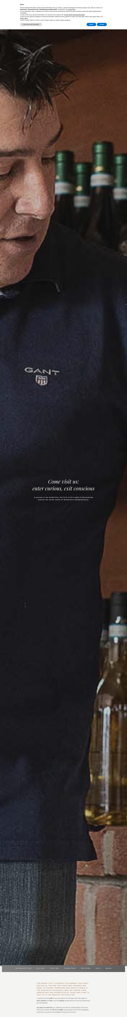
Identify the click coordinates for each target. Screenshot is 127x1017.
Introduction (23, 968)
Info (98, 968)
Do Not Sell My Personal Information (74, 14)
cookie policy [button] (71, 9)
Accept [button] (102, 24)
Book (109, 968)
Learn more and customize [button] (31, 24)
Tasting (54, 968)
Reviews (86, 968)
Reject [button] (91, 24)
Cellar (41, 968)
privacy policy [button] (24, 18)
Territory (70, 968)
